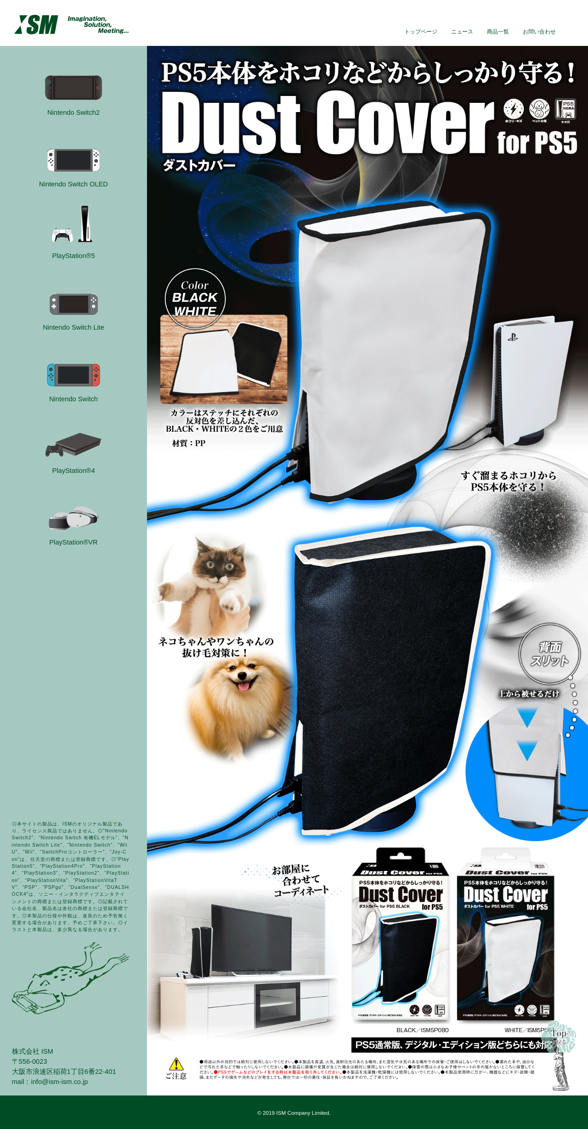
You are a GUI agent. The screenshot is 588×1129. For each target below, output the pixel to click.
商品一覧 (498, 31)
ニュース (462, 31)
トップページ (420, 31)
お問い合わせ (539, 31)
